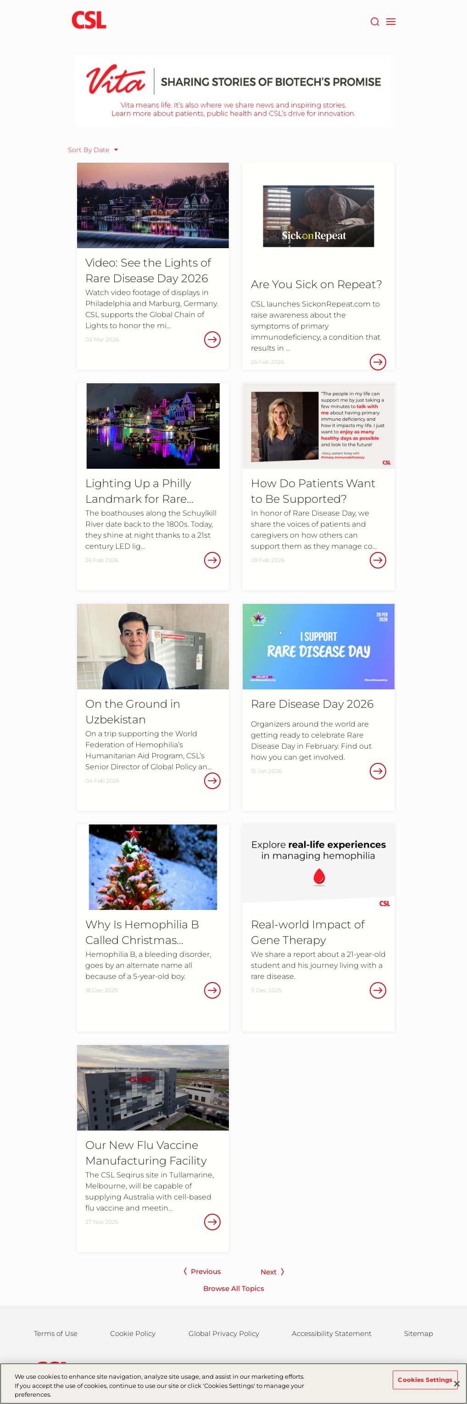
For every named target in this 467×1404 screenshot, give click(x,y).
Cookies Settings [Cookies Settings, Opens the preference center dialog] (425, 1383)
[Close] (457, 1387)
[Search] (375, 20)
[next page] (274, 1274)
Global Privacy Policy (224, 1333)
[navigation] (391, 20)
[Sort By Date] (95, 150)
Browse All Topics (233, 1288)
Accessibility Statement (332, 1333)
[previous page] (200, 1274)
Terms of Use (56, 1333)
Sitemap (418, 1333)
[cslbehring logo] (89, 20)
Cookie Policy (133, 1333)
